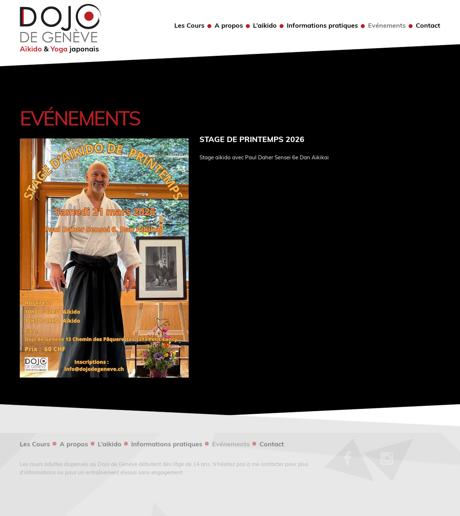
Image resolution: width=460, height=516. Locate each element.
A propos (229, 25)
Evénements (387, 25)
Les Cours (189, 25)
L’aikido (265, 25)
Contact (428, 25)
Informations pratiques (322, 25)
